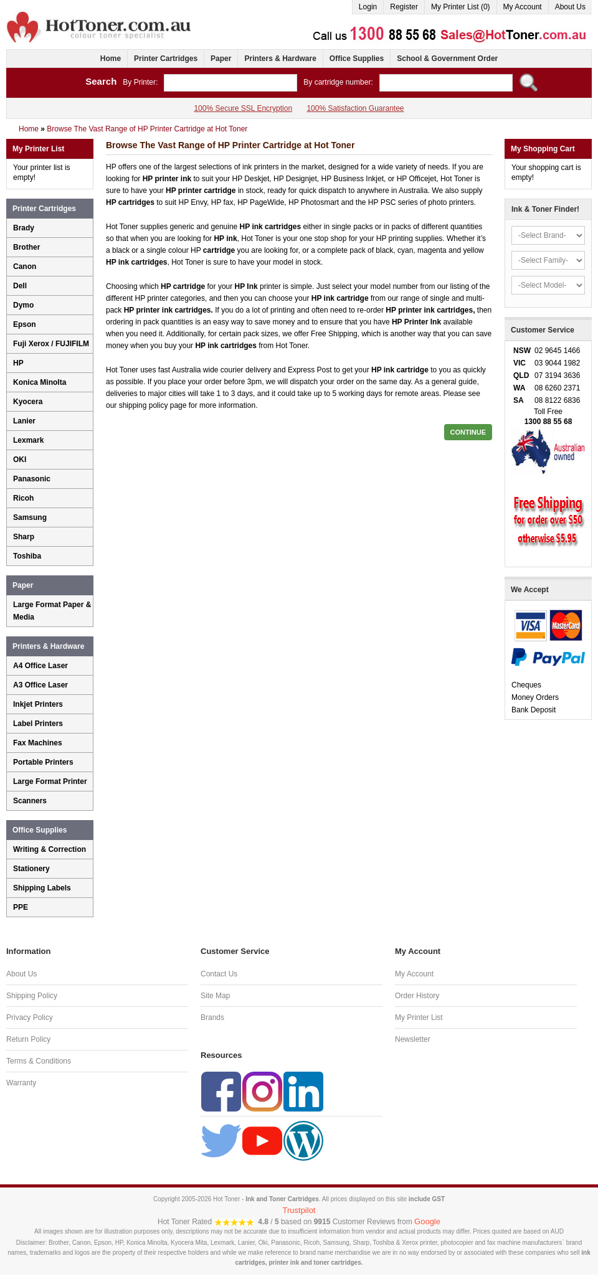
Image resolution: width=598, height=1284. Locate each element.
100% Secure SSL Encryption (243, 108)
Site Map (215, 995)
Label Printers (38, 723)
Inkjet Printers (38, 704)
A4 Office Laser (40, 665)
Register (404, 6)
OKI (19, 459)
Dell (20, 285)
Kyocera (27, 401)
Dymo (23, 305)
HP (18, 363)
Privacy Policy (29, 1017)
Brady (23, 228)
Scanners (30, 800)
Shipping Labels (42, 888)
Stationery (31, 868)
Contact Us (219, 974)
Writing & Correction (49, 849)
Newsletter (412, 1039)
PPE (20, 907)
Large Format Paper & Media (52, 610)
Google (427, 1221)
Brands (212, 1017)
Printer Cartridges (165, 58)
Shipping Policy (31, 995)
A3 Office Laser (40, 685)
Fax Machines (37, 743)
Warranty (21, 1083)
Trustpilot (299, 1210)
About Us (570, 6)
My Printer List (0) (460, 6)
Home (110, 58)
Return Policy (28, 1039)
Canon (24, 266)
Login (368, 6)
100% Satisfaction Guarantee (355, 108)
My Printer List (419, 1017)
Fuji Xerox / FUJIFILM (51, 343)
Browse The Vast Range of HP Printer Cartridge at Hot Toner (147, 129)
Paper (221, 58)
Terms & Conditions (38, 1061)
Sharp (23, 536)
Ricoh (23, 498)
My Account (522, 6)
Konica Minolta (39, 382)
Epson (24, 324)
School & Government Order (447, 58)
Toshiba (27, 556)
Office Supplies (357, 58)
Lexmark (28, 440)
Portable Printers (43, 762)
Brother (26, 247)
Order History (417, 995)
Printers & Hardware (280, 58)
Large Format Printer (50, 781)
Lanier (24, 421)
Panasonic (31, 478)
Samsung (30, 517)
